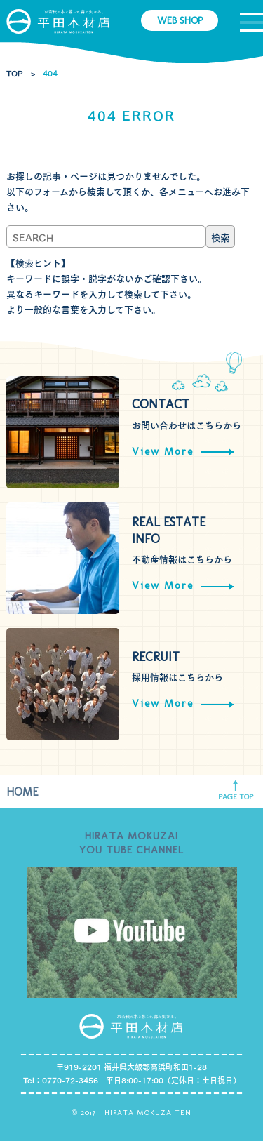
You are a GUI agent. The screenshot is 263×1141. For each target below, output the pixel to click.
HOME (22, 792)
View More (183, 451)
